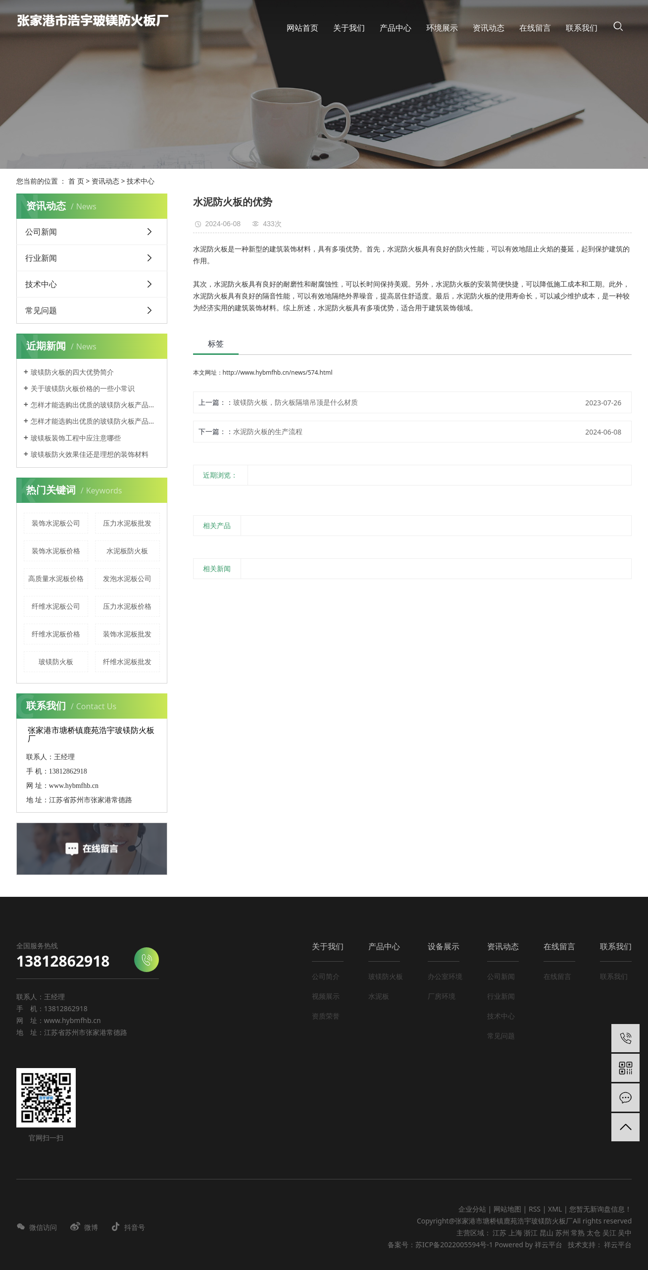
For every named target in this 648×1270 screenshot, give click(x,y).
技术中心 (140, 181)
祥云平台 (548, 1244)
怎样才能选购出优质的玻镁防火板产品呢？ (95, 404)
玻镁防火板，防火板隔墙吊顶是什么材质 (295, 402)
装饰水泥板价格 (56, 550)
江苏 (499, 1232)
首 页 (76, 181)
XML (555, 1209)
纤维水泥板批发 (127, 661)
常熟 (578, 1232)
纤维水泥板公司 (56, 606)
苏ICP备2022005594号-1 (454, 1244)
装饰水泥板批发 (127, 633)
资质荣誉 (326, 1016)
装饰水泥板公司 (56, 523)
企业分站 (472, 1209)
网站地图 (508, 1209)
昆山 (546, 1232)
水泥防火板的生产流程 (267, 431)
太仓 (593, 1232)
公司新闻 (41, 231)
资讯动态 (105, 181)
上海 (515, 1232)
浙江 (531, 1232)
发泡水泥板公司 (127, 578)
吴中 (625, 1232)
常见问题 (41, 310)
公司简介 (326, 976)
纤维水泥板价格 (56, 633)
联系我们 (616, 946)
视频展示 (326, 996)
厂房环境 (441, 996)
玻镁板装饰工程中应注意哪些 (76, 437)
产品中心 (384, 946)
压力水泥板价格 (127, 606)
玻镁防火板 (56, 661)
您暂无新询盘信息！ (600, 1209)
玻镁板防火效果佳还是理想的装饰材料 (90, 454)
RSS (535, 1209)
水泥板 (378, 996)
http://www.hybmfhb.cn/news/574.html (278, 372)
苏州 (562, 1232)
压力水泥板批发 (127, 523)
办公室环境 (445, 976)
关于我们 (328, 946)
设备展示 (443, 946)
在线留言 (559, 946)
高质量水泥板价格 (56, 578)
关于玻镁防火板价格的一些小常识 (83, 388)
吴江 (609, 1232)
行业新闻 (41, 257)
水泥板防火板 (127, 550)
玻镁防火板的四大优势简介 (72, 372)
